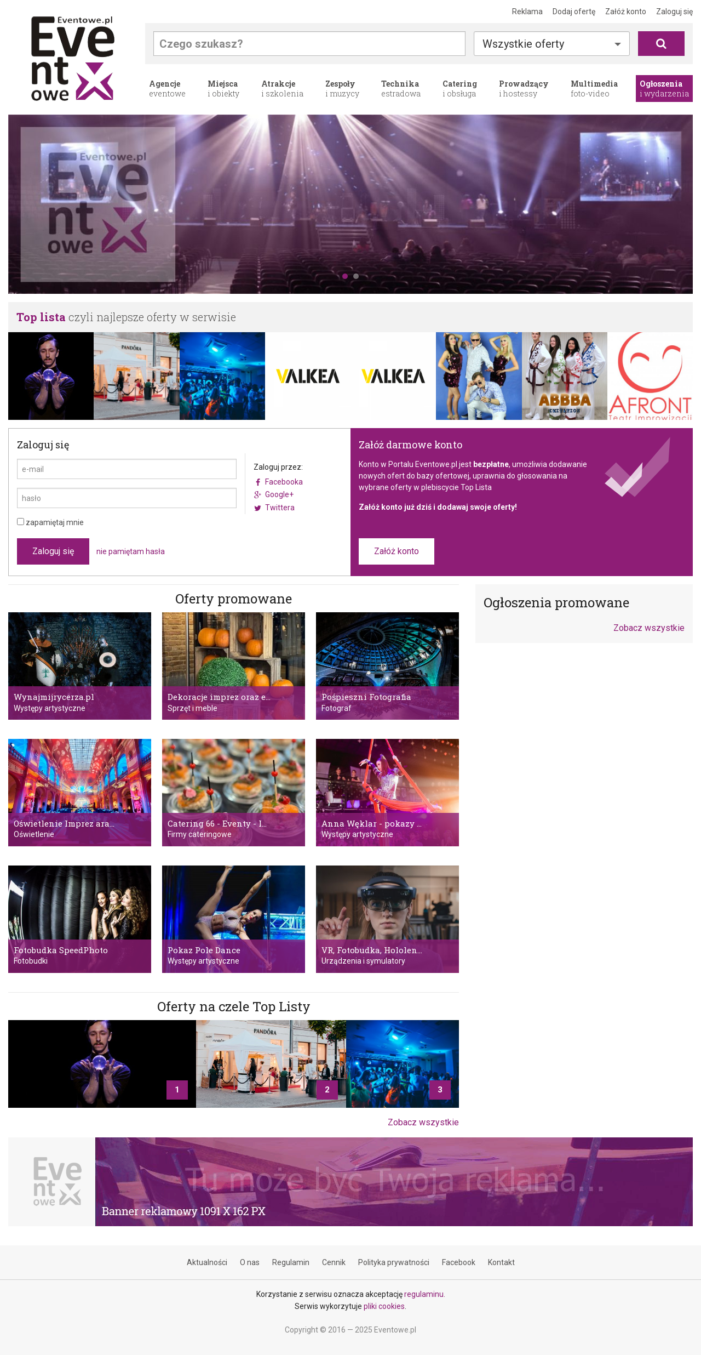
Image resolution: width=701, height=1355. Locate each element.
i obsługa (460, 88)
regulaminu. (424, 1294)
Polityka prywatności (393, 1262)
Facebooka (284, 481)
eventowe (167, 88)
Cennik (334, 1262)
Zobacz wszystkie (423, 1122)
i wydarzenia (664, 88)
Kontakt (501, 1262)
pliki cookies (384, 1306)
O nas (250, 1262)
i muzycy (342, 88)
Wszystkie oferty (523, 43)
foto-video (594, 88)
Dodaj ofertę (574, 11)
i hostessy (524, 88)
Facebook (458, 1262)
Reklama (527, 11)
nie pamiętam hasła (130, 551)
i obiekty (223, 88)
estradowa (401, 88)
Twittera (280, 507)
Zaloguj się (674, 11)
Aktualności (207, 1262)
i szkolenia (282, 88)
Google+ (279, 494)
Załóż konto (625, 11)
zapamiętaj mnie (50, 522)
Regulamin (290, 1262)
